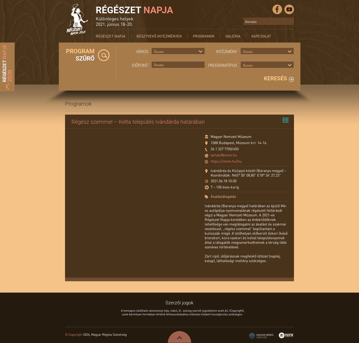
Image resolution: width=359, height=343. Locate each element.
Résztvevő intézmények (159, 36)
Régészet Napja (110, 36)
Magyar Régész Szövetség (261, 335)
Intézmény (226, 51)
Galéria (233, 36)
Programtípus (222, 65)
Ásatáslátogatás (223, 196)
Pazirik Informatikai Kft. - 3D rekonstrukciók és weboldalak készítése (286, 335)
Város (142, 51)
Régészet (134, 10)
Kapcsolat (261, 36)
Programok (204, 36)
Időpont (140, 65)
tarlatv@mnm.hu (224, 155)
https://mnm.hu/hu (226, 161)
